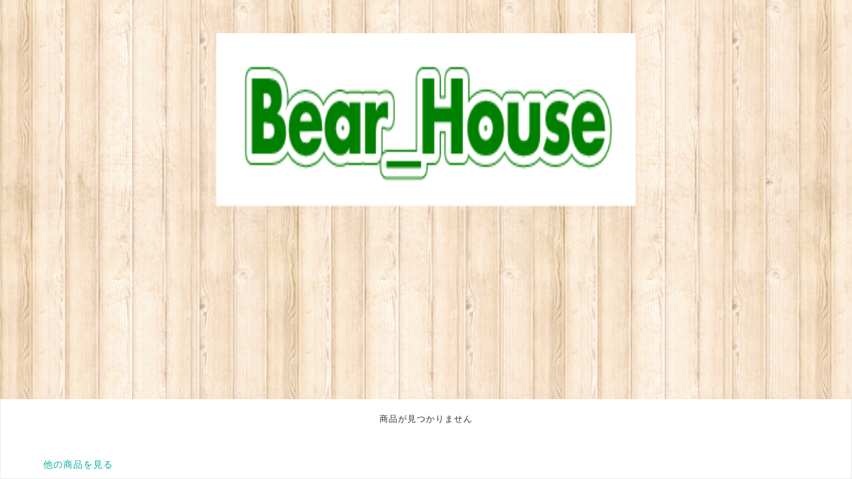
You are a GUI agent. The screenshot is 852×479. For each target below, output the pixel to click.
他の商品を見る (78, 464)
